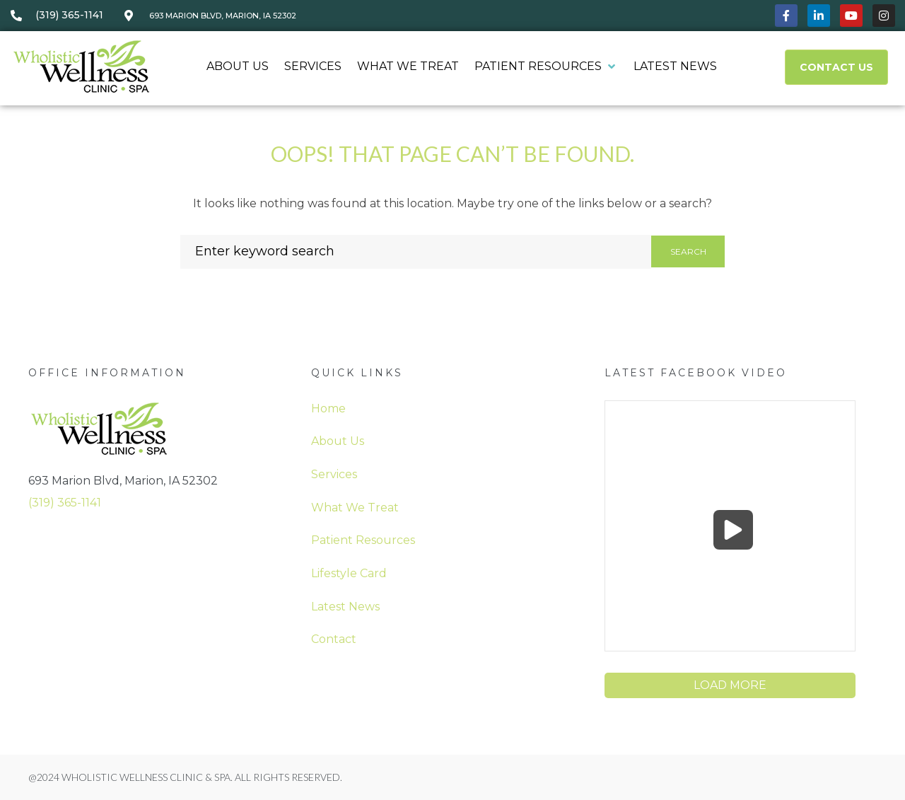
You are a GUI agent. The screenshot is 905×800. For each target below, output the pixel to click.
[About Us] (237, 67)
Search (688, 251)
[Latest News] (675, 67)
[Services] (313, 67)
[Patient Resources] (546, 67)
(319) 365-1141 (64, 502)
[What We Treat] (408, 67)
